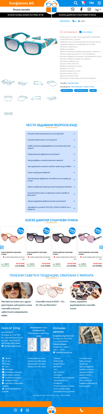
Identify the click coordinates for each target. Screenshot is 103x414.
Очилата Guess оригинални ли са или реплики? (46, 134)
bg (97, 10)
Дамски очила (67, 90)
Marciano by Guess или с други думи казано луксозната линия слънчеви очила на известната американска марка (16, 308)
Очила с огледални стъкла (64, 386)
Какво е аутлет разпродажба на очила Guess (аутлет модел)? (49, 147)
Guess (94, 90)
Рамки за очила (85, 361)
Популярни (58, 375)
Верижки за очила (86, 369)
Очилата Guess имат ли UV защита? (42, 140)
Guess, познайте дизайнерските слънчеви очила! (82, 305)
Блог (5, 367)
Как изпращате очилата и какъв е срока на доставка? (49, 166)
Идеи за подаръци (86, 367)
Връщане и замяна (11, 375)
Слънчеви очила (81, 90)
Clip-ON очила (59, 372)
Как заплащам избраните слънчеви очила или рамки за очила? (49, 179)
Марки (6, 364)
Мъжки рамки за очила (36, 358)
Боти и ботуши (85, 380)
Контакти (8, 369)
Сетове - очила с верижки (64, 378)
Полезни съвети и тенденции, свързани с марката (51, 276)
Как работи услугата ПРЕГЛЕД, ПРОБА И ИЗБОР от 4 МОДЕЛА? (49, 208)
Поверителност (10, 380)
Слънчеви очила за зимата (64, 391)
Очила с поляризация (62, 389)
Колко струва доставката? (39, 173)
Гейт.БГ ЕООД (65, 395)
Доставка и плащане (12, 372)
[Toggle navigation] (99, 3)
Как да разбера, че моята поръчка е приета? (45, 160)
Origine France (59, 364)
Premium (57, 358)
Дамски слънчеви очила (37, 361)
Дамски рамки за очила (36, 364)
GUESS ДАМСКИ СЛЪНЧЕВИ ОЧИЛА (11, 253)
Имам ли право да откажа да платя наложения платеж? (50, 187)
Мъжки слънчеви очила (37, 367)
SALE (56, 369)
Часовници (83, 364)
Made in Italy (58, 361)
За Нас (6, 361)
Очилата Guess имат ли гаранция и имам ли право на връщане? (48, 194)
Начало (6, 358)
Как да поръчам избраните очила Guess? (44, 154)
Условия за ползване (11, 378)
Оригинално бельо (86, 372)
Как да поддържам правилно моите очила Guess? (47, 201)
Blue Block (57, 367)
